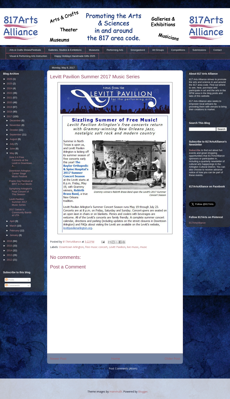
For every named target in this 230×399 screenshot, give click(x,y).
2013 (10, 255)
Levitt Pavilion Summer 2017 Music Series (18, 202)
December (16, 120)
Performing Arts (115, 50)
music (143, 247)
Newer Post (58, 358)
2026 (10, 79)
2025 (10, 83)
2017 (10, 116)
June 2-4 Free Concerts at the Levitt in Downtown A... (20, 161)
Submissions (199, 50)
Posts (9, 279)
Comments (12, 285)
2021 (10, 97)
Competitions (178, 50)
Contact (217, 50)
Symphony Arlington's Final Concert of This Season (20, 191)
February (15, 230)
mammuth (115, 391)
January (14, 235)
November (16, 125)
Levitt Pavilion (117, 247)
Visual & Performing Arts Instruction (28, 56)
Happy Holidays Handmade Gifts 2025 (74, 56)
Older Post (172, 358)
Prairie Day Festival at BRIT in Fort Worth (20, 182)
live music (133, 247)
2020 (10, 102)
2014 (10, 250)
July (12, 144)
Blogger (143, 391)
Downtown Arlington (71, 247)
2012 (10, 259)
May (12, 153)
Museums (94, 50)
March (13, 225)
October (14, 130)
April (12, 221)
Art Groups (158, 50)
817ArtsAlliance (72, 241)
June (13, 148)
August (14, 139)
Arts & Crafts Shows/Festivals (25, 50)
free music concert (96, 247)
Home (115, 358)
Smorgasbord (137, 50)
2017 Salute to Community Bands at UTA (20, 212)
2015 (10, 245)
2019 (10, 107)
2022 (10, 93)
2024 (10, 88)
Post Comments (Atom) (123, 368)
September (16, 134)
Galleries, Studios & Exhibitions (65, 50)
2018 (10, 111)
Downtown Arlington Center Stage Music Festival (19, 173)
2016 (10, 241)
